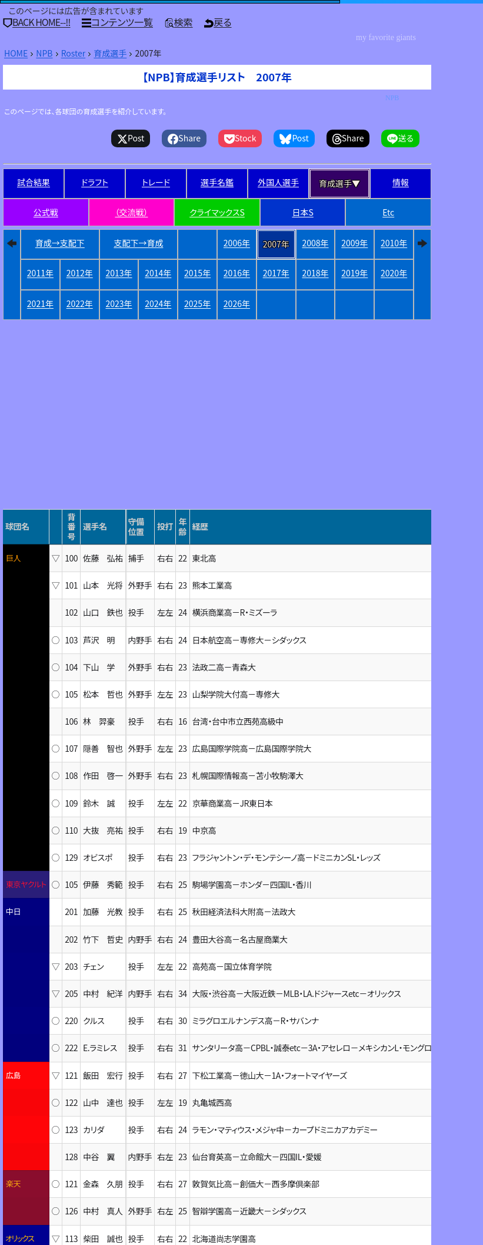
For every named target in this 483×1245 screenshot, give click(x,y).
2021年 (40, 303)
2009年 (354, 243)
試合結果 (33, 182)
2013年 (118, 273)
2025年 (197, 303)
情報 (400, 182)
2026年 (237, 303)
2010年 (394, 243)
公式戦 (46, 212)
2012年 (79, 273)
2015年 (197, 273)
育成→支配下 (60, 243)
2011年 (40, 273)
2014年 (158, 273)
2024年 (158, 303)
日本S (302, 212)
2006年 (237, 243)
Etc (388, 212)
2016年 (237, 273)
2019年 (354, 273)
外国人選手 (278, 182)
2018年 (315, 273)
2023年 (118, 303)
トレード (156, 182)
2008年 (315, 243)
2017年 (276, 273)
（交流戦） (131, 212)
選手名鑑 (217, 182)
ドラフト (94, 182)
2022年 (79, 303)
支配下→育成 (138, 243)
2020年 (394, 273)
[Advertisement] (217, 388)
